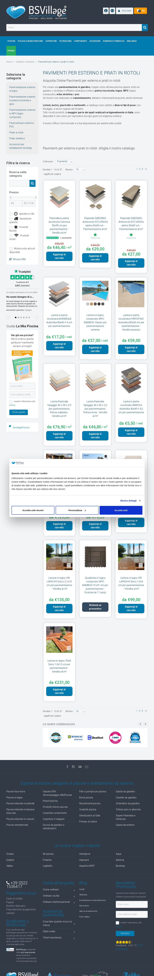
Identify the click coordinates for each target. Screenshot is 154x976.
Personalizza (77, 510)
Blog (83, 883)
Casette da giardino (126, 797)
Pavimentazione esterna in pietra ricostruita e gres (22, 100)
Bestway (120, 865)
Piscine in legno (14, 797)
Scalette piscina (87, 809)
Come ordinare (59, 890)
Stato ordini (59, 932)
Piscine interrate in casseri (20, 819)
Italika (9, 865)
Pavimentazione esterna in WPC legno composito (22, 113)
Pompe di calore (88, 821)
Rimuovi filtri (17, 259)
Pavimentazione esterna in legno (22, 89)
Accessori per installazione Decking (20, 146)
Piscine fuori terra (15, 791)
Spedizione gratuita (20, 220)
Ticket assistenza (59, 938)
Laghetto (47, 865)
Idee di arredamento (88, 911)
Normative (84, 905)
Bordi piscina (86, 797)
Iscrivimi (125, 933)
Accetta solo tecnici (33, 510)
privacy (12, 405)
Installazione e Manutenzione (92, 900)
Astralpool (84, 853)
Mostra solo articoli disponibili (22, 250)
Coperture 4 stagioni (54, 819)
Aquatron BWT (87, 865)
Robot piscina (50, 800)
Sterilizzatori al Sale (89, 815)
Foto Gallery (84, 916)
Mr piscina (48, 853)
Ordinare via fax (59, 896)
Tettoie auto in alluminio (128, 809)
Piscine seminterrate (17, 824)
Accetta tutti (121, 510)
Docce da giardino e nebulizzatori (54, 826)
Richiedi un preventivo (95, 607)
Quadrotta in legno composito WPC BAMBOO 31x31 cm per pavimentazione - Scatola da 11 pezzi (95, 585)
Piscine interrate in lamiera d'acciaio (20, 811)
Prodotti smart (19, 237)
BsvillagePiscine (21, 427)
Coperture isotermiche (55, 813)
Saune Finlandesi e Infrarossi (126, 817)
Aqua (118, 853)
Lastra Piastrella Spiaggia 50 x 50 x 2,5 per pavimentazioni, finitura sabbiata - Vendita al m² (59, 408)
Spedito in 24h (24, 214)
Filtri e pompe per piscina (92, 791)
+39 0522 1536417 (17, 885)
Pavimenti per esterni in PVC (21, 125)
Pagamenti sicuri (21, 893)
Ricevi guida (18, 412)
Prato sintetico (17, 138)
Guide (82, 889)
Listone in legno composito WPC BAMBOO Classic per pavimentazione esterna (95, 322)
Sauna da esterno (125, 824)
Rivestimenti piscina (89, 803)
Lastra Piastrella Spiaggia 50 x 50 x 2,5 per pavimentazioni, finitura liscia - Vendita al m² (95, 408)
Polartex (47, 859)
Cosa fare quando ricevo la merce (59, 923)
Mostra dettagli (128, 500)
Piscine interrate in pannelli (20, 803)
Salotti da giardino (125, 791)
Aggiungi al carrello (59, 256)
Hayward (84, 859)
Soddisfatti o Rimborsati (17, 923)
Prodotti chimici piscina (55, 806)
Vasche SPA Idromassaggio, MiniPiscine (57, 793)
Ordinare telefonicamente (59, 902)
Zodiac (10, 853)
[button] (124, 11)
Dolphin (10, 859)
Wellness (83, 894)
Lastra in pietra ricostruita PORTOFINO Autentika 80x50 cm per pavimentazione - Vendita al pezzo (131, 322)
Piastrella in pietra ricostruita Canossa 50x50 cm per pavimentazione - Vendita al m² (59, 225)
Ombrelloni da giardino (128, 803)
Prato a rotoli (16, 132)
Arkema (120, 859)
